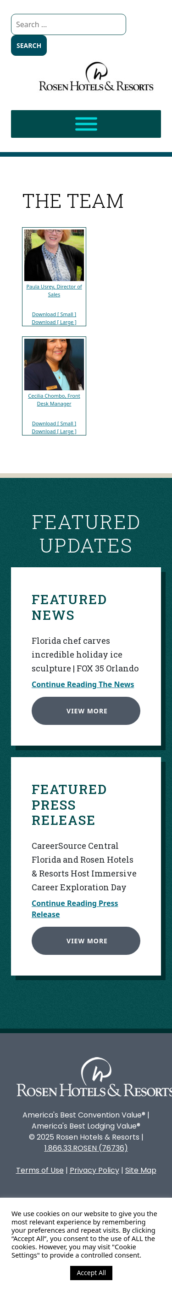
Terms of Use (40, 1170)
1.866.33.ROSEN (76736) (86, 1148)
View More (85, 709)
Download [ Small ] (54, 314)
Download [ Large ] (54, 321)
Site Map (140, 1170)
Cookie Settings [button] (38, 1273)
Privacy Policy (94, 1170)
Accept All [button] (91, 1272)
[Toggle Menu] (86, 124)
